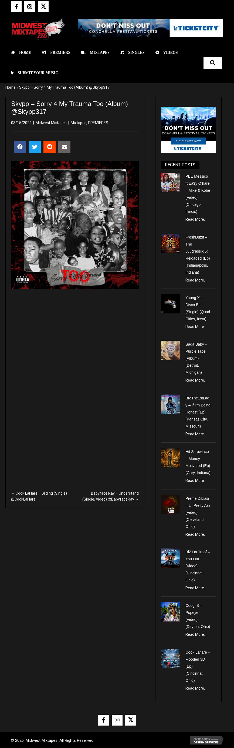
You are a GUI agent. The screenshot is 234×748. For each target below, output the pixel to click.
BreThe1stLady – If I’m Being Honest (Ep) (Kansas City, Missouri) (198, 412)
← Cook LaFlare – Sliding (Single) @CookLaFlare (39, 496)
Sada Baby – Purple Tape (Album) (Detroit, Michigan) (196, 358)
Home (10, 87)
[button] (16, 6)
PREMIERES (98, 123)
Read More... (195, 219)
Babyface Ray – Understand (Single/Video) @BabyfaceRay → (110, 496)
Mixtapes (78, 123)
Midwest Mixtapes (51, 123)
